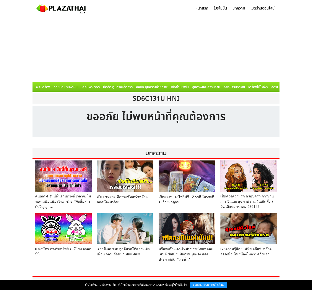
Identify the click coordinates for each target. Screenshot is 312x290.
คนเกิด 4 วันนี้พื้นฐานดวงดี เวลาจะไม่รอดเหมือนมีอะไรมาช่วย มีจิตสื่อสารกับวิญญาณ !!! (63, 201)
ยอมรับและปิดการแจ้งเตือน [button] (208, 284)
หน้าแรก (201, 8)
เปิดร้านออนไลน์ (262, 8)
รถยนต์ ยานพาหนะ (66, 87)
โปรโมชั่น (220, 8)
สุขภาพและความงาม (206, 87)
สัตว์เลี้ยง (277, 87)
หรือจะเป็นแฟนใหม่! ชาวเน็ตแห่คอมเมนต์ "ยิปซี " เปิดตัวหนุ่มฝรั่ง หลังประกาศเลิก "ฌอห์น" (186, 254)
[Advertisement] (156, 49)
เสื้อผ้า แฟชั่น (180, 87)
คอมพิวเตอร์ (91, 87)
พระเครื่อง (43, 87)
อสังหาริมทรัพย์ (234, 87)
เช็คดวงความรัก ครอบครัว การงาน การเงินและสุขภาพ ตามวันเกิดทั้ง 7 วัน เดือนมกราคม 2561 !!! (247, 201)
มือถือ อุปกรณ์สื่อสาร (118, 87)
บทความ (238, 8)
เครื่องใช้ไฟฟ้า (258, 87)
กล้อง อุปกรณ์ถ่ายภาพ (151, 87)
